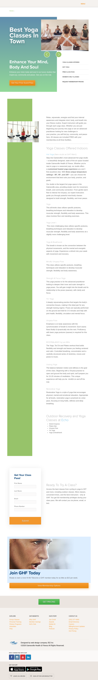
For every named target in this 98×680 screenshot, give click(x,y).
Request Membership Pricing (73, 82)
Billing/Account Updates (77, 626)
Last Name (18, 491)
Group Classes (14, 619)
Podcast (52, 629)
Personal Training (15, 622)
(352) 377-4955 (74, 619)
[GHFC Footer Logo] (13, 643)
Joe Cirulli (52, 619)
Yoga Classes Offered (70, 62)
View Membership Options (49, 585)
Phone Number (19, 506)
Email (16, 499)
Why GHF (32, 619)
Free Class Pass (68, 72)
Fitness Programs (15, 624)
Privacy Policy (73, 629)
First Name (18, 483)
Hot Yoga (65, 67)
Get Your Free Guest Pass (22, 82)
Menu (83, 4)
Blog (50, 626)
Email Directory (74, 622)
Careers (71, 624)
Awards (51, 622)
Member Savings (35, 622)
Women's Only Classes (70, 77)
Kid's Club (32, 624)
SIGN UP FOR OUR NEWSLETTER (42, 676)
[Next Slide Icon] (59, 54)
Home (11, 11)
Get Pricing (49, 601)
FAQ (11, 629)
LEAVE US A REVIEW (19, 676)
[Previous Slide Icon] (47, 54)
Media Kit (52, 624)
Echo (64, 420)
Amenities (12, 626)
